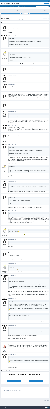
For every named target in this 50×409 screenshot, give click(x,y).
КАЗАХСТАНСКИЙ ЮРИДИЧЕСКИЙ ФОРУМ (10, 3)
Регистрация (47, 3)
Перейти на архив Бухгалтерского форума (20, 6)
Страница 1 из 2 (10, 370)
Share (40, 18)
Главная (2, 6)
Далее (4, 370)
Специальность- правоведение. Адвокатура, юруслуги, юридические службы (19, 19)
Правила (8, 8)
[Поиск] (39, 6)
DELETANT (4, 111)
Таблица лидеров (11, 6)
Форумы (2, 8)
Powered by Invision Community (25, 404)
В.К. (4, 50)
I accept (47, 407)
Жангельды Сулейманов (4, 343)
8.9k (5, 170)
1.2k (4, 140)
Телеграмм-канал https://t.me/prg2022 (25, 13)
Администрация (13, 8)
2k (4, 350)
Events (5, 8)
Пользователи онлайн (19, 8)
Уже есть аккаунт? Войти (40, 3)
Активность (6, 6)
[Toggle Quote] (9, 38)
